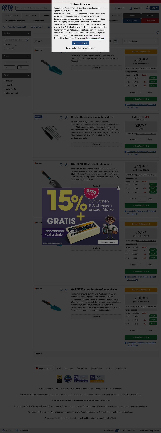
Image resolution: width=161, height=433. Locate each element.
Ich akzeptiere (81, 43)
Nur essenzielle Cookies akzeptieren (80, 48)
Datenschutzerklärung (95, 38)
